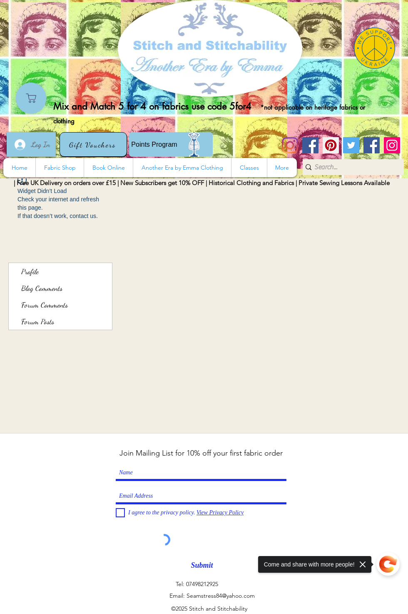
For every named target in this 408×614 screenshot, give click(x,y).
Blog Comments (41, 288)
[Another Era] (371, 145)
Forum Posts (37, 321)
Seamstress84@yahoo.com (221, 595)
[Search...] (350, 167)
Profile (30, 271)
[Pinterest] (331, 145)
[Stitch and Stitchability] (310, 145)
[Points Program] (171, 144)
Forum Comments (44, 304)
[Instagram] (290, 145)
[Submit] (202, 565)
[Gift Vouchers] (93, 144)
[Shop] (31, 98)
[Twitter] (351, 145)
